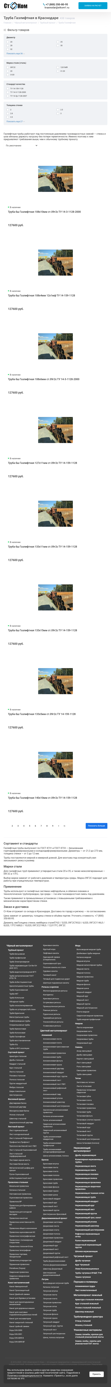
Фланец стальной (83, 1325)
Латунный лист (50, 1330)
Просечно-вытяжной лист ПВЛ (22, 1146)
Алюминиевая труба (52, 1057)
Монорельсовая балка (19, 1111)
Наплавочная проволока (20, 1194)
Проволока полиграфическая (22, 1236)
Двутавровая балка (17, 1103)
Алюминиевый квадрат (53, 1072)
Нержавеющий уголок (86, 1222)
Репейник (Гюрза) (17, 1268)
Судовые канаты (50, 971)
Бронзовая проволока (52, 1179)
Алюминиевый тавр (52, 1094)
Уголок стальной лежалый (88, 1307)
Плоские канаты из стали (54, 967)
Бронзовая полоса (51, 1175)
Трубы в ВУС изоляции (19, 1048)
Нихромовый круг (84, 1043)
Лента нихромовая (85, 1027)
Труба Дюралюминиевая (54, 1261)
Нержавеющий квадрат (86, 1201)
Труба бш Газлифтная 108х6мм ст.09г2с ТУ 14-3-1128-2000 (43, 379)
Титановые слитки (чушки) (88, 1120)
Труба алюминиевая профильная (52, 1144)
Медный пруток (83, 1004)
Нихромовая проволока (87, 1035)
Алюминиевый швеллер (54, 1102)
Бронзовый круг (50, 1202)
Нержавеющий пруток (86, 1213)
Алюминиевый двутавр (53, 1068)
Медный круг (82, 996)
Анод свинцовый (84, 1051)
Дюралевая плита (51, 1230)
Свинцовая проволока (86, 1070)
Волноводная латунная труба (56, 1283)
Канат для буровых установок (22, 1298)
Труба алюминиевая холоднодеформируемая (54, 1150)
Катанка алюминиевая (53, 1116)
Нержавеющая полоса (86, 1178)
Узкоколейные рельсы (53, 1022)
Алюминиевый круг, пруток (55, 1076)
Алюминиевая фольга (53, 1061)
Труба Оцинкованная (18, 990)
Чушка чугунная (83, 1277)
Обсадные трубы (16, 1002)
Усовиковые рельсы (52, 1026)
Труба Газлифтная (17, 1037)
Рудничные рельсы (51, 1014)
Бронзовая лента (50, 1167)
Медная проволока (85, 977)
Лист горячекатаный (18, 1130)
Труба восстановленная (19, 1040)
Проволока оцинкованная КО (22, 1232)
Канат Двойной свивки (19, 1294)
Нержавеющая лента (85, 1166)
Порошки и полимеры (86, 1281)
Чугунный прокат (83, 1256)
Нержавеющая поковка (86, 1174)
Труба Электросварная (19, 962)
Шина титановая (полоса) (88, 1143)
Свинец (78, 1047)
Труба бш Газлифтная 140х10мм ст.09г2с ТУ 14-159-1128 (42, 797)
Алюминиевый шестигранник (56, 1106)
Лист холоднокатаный (19, 1134)
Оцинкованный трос (52, 963)
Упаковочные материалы (88, 1330)
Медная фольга (83, 984)
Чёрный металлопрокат (20, 945)
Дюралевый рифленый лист (55, 1257)
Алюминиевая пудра (85, 1286)
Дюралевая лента (51, 1226)
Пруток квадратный (18, 1083)
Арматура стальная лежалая (89, 1299)
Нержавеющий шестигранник (89, 1230)
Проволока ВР (15, 1201)
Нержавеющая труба (85, 1197)
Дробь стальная (16, 1060)
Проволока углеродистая (20, 1260)
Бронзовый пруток (51, 1210)
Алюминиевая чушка (52, 1065)
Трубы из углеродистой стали (22, 1009)
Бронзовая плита (50, 1171)
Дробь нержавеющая (85, 1155)
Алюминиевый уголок (53, 1098)
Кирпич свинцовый (85, 1059)
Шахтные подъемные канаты (56, 983)
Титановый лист (84, 1131)
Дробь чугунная (82, 1260)
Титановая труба (84, 1112)
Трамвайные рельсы (52, 1018)
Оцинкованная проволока (20, 1198)
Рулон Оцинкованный (19, 1174)
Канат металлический (18, 1282)
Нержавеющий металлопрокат (82, 1149)
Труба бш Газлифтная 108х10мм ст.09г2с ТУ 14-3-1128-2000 (44, 211)
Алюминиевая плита (52, 1043)
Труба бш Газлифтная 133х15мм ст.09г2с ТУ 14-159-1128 (42, 630)
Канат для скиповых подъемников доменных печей (23, 1313)
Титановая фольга (84, 1116)
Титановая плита (84, 1100)
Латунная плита (50, 1299)
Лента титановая (84, 1086)
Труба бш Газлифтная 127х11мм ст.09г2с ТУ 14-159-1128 (42, 462)
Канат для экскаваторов (20, 1318)
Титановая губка (84, 1096)
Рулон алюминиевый (52, 1120)
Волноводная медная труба (89, 949)
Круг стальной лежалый (87, 1303)
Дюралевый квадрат (52, 1242)
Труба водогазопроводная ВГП (22, 972)
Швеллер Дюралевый (52, 1269)
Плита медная (83, 1012)
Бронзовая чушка (50, 1191)
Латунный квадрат (51, 1322)
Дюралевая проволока (53, 1238)
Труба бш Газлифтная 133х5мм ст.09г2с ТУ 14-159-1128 (42, 714)
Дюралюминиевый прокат (54, 1218)
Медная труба (83, 981)
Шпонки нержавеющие (86, 1251)
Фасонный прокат (16, 1099)
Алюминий (47, 1035)
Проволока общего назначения (23, 1228)
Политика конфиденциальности (24, 1375)
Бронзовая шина (50, 1195)
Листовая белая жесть (19, 1164)
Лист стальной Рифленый (21, 1138)
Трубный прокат (16, 950)
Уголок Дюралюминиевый (55, 1265)
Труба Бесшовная (17, 954)
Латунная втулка (50, 1291)
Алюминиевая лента (52, 1039)
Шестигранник (15, 1095)
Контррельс (48, 995)
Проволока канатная (18, 1218)
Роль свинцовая (84, 1066)
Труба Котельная (16, 998)
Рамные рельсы (50, 1010)
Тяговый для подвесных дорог (56, 979)
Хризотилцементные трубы (21, 986)
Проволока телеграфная (19, 1250)
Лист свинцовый (84, 1063)
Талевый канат (49, 975)
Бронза (45, 1160)
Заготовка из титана (86, 1082)
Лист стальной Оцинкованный (23, 1150)
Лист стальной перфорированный (17, 1155)
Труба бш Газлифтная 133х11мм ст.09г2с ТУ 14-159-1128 (42, 546)
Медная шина (83, 988)
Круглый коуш (49, 949)
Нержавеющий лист (85, 1209)
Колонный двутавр (17, 1107)
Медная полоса (83, 973)
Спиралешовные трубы (19, 1025)
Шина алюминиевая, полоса (56, 1156)
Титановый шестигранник (88, 1139)
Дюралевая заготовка (52, 1222)
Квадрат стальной (17, 1064)
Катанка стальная (17, 1190)
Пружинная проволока (19, 1264)
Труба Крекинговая (17, 1029)
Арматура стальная (17, 1056)
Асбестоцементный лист (20, 1178)
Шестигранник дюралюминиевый (51, 1274)
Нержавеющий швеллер (87, 1226)
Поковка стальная (17, 1076)
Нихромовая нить (84, 1031)
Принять (96, 1374)
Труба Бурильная (16, 1013)
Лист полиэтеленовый (86, 1290)
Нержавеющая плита (85, 1170)
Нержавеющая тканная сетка (89, 1193)
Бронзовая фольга (51, 1187)
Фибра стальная (16, 1087)
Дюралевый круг (50, 1245)
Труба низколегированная (21, 1005)
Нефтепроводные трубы (19, 1021)
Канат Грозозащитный (19, 1290)
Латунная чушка (50, 1318)
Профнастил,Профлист (19, 1142)
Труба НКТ (13, 994)
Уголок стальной (16, 1115)
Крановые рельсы (51, 998)
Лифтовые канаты (51, 953)
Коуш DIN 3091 (15, 1334)
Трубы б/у (13, 1044)
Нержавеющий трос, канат (88, 1217)
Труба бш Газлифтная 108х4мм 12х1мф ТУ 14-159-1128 (41, 295)
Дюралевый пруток (51, 1253)
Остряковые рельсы (52, 1002)
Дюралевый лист (51, 1249)
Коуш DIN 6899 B (16, 1338)
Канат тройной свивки (19, 1326)
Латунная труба (50, 1310)
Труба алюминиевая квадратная (52, 1138)
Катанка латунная (51, 1287)
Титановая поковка (85, 1104)
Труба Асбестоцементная (20, 982)
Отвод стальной (83, 1321)
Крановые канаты (51, 945)
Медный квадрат (84, 992)
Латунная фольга (50, 1314)
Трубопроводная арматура (88, 1316)
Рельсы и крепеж (50, 987)
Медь (78, 945)
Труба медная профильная (88, 1019)
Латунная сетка (50, 1306)
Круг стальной (15, 1068)
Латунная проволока (52, 1302)
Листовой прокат (16, 1126)
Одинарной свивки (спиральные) (51, 958)
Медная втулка (83, 961)
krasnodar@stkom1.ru (57, 7)
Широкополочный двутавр (21, 1122)
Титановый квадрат (85, 1123)
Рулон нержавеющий (85, 1240)
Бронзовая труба (50, 1183)
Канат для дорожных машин (22, 1308)
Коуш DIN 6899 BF (17, 1342)
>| (64, 826)
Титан (78, 1078)
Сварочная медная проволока (90, 1016)
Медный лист (83, 1000)
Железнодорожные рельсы (55, 991)
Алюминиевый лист (52, 1080)
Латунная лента (50, 1295)
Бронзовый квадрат (52, 1199)
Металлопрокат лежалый (88, 1295)
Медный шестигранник (87, 1008)
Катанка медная (84, 957)
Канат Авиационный (18, 1286)
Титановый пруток (85, 1135)
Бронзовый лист (50, 1206)
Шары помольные (17, 1091)
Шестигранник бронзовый (54, 1214)
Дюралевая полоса (51, 1234)
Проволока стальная (18, 1182)
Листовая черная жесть (19, 1160)
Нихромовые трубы (85, 1039)
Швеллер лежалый (84, 1312)
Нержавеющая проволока (88, 1182)
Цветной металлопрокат (53, 1030)
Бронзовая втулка (51, 1164)
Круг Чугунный (82, 1265)
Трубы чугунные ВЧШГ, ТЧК (88, 1273)
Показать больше (96, 826)
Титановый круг (83, 1127)
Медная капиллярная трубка (89, 965)
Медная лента (83, 969)
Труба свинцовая (84, 1074)
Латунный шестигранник (54, 1333)
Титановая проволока (86, 1108)
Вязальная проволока (19, 1186)
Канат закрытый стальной (21, 1322)
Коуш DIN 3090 (15, 1330)
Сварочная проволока (19, 1272)
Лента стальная (16, 1072)
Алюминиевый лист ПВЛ (54, 1084)
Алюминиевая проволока (54, 1053)
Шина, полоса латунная (53, 1337)
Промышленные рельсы (54, 1006)
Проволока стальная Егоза (21, 1246)
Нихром (79, 1023)
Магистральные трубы (19, 1017)
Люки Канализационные (87, 1269)
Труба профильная (17, 958)
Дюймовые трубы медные (88, 953)
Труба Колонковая (17, 1033)
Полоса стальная (17, 1079)
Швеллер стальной (17, 1118)
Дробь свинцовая (84, 1055)
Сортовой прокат (16, 1052)
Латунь (45, 1279)
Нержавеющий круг (85, 1205)
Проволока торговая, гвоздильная (18, 1255)
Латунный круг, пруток (53, 1326)
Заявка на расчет (92, 5)
